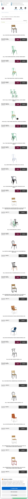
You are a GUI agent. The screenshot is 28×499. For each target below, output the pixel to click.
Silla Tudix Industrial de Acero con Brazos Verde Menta (14, 144)
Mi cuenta (21, 8)
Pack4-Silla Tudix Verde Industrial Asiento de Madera (14, 121)
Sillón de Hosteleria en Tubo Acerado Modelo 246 (14, 316)
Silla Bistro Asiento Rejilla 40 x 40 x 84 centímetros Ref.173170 (14, 252)
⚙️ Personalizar (14, 495)
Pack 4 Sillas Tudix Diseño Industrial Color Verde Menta (14, 100)
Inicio (3, 16)
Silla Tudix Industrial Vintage (14, 229)
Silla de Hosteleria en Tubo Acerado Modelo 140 (14, 424)
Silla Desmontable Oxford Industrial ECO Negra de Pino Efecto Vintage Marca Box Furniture (14, 295)
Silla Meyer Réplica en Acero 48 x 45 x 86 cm (14, 164)
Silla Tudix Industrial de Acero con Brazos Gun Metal (14, 187)
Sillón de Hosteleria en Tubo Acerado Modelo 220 (14, 337)
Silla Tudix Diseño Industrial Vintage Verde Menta (14, 56)
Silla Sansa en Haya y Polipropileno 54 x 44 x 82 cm (14, 272)
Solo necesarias (14, 491)
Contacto (15, 8)
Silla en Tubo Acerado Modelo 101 (14, 359)
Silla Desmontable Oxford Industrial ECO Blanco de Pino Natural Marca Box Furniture (14, 446)
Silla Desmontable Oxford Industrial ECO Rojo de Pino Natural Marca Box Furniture (14, 468)
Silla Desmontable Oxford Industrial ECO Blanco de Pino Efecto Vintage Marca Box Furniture (14, 208)
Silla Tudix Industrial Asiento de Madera (14, 78)
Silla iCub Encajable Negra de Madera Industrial (14, 35)
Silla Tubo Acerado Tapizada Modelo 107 (14, 402)
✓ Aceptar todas (14, 488)
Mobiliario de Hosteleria (9, 16)
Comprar (23, 39)
